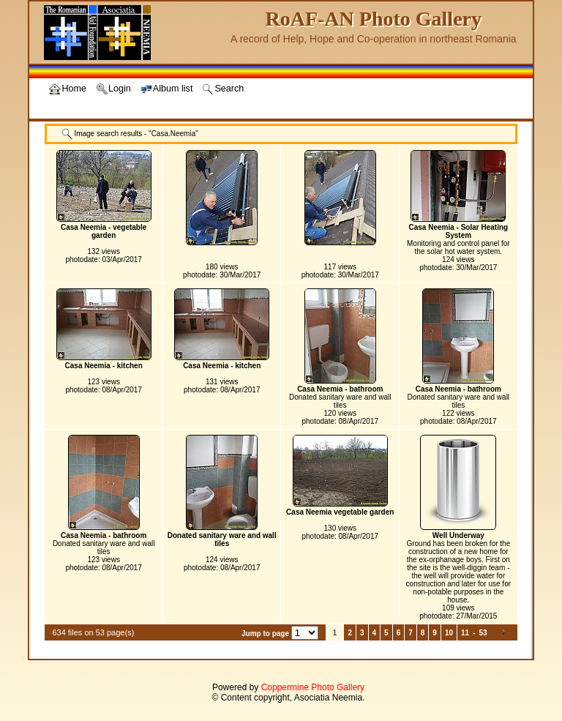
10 (449, 633)
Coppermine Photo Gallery (312, 687)
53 (483, 633)
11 (465, 633)
